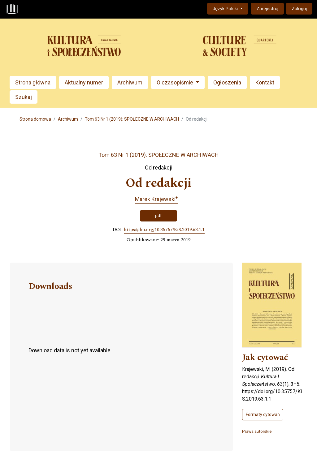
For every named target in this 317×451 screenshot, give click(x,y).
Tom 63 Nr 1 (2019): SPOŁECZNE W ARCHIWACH (132, 119)
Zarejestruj (267, 8)
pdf (158, 215)
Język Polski (230, 8)
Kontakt (264, 82)
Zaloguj (299, 8)
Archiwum (129, 82)
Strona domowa (35, 119)
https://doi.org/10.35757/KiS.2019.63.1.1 (164, 229)
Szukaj (23, 97)
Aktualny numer (84, 82)
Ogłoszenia (227, 82)
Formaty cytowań (263, 414)
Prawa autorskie (256, 431)
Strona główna (32, 82)
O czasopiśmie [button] (175, 82)
